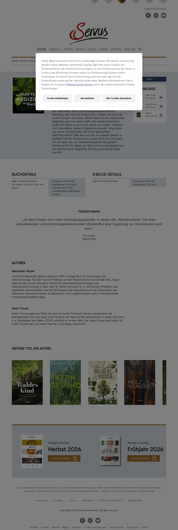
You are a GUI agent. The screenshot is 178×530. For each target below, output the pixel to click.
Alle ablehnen (87, 98)
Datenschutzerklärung (79, 84)
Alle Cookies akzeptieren (118, 98)
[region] (89, 81)
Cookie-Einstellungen (57, 98)
